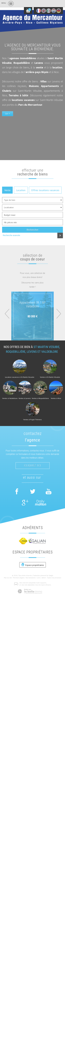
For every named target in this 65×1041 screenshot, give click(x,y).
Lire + (7, 113)
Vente (7, 190)
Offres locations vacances (45, 190)
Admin (44, 578)
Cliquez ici (32, 465)
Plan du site (8, 578)
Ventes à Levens (25, 398)
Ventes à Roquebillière (40, 398)
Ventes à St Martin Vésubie (50, 377)
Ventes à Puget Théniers (32, 419)
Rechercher (32, 229)
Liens (39, 578)
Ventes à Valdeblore (10, 398)
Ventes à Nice (56, 398)
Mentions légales (18, 578)
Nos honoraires (31, 578)
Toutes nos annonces (54, 578)
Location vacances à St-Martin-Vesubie (19, 377)
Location (20, 190)
